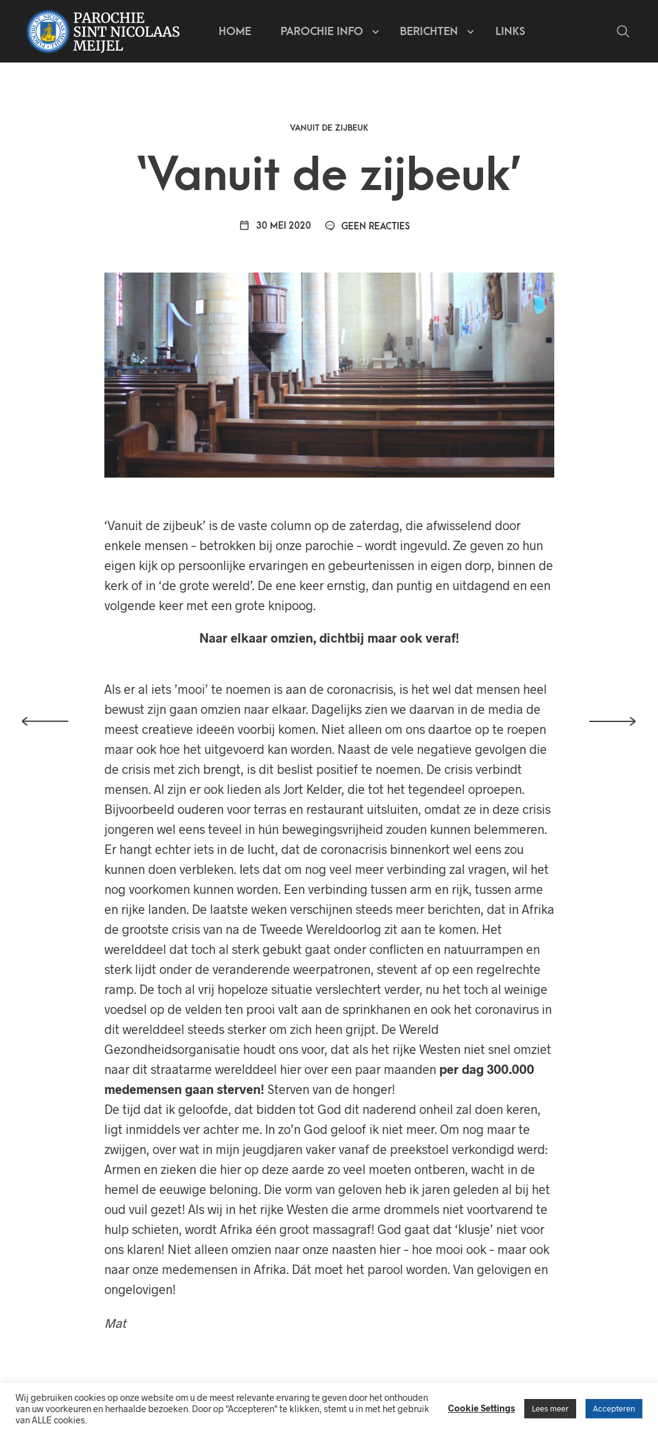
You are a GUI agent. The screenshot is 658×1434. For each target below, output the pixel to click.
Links (510, 32)
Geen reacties (367, 226)
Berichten (429, 32)
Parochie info (322, 32)
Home (235, 32)
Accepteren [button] (614, 1408)
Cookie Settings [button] (481, 1407)
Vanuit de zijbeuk (329, 128)
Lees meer (550, 1408)
